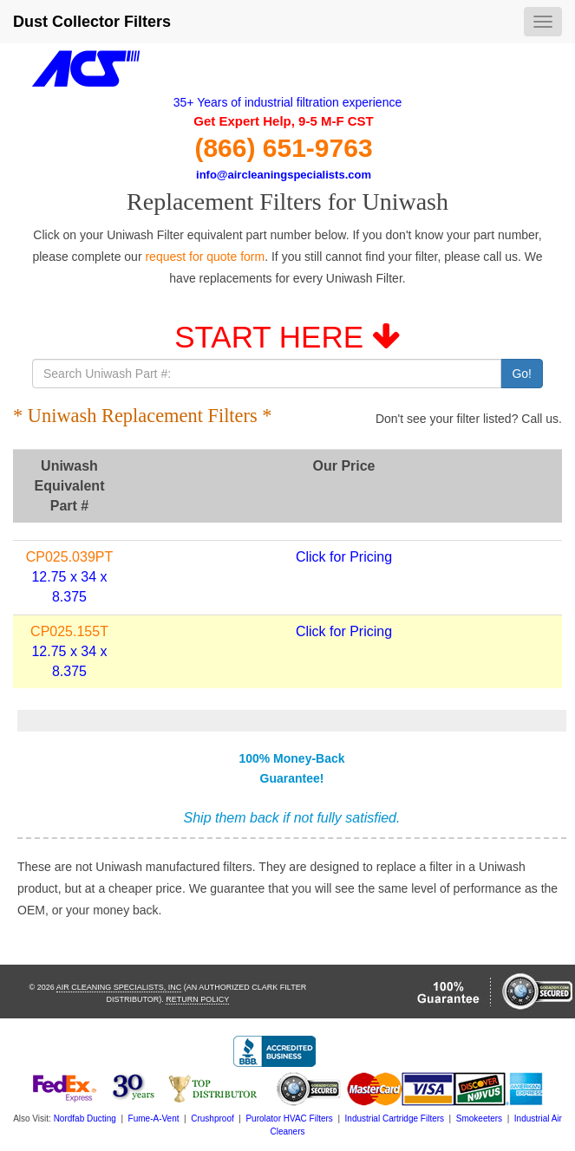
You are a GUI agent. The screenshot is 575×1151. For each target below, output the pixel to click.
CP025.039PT (70, 556)
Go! (522, 373)
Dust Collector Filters (92, 21)
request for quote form (205, 256)
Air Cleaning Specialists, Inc (119, 987)
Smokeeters (479, 1118)
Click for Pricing (344, 556)
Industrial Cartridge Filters (394, 1118)
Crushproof (212, 1118)
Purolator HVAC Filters (288, 1118)
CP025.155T (69, 631)
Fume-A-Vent (154, 1118)
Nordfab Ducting (85, 1118)
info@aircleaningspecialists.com (283, 174)
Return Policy (197, 999)
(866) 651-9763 (283, 147)
